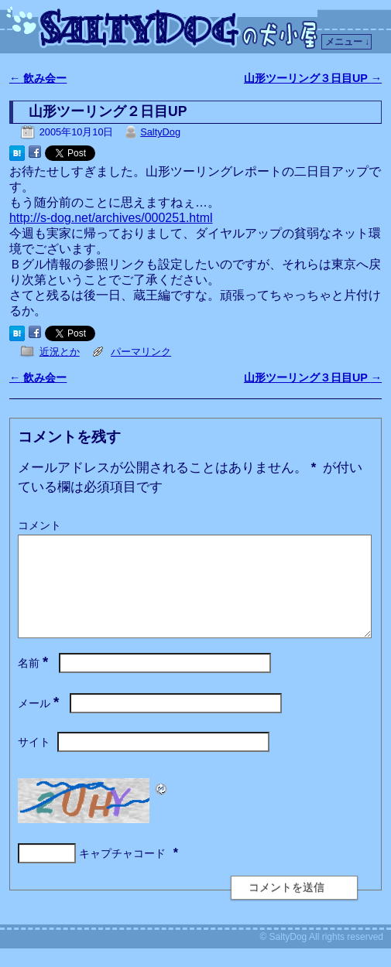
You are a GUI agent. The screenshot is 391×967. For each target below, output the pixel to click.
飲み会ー (38, 78)
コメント (39, 525)
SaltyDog (160, 132)
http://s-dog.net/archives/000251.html (111, 217)
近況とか (59, 351)
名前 (34, 681)
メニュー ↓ (347, 41)
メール (40, 722)
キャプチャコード (122, 872)
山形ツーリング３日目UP (313, 78)
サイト (34, 760)
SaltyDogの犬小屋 (164, 28)
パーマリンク (141, 351)
